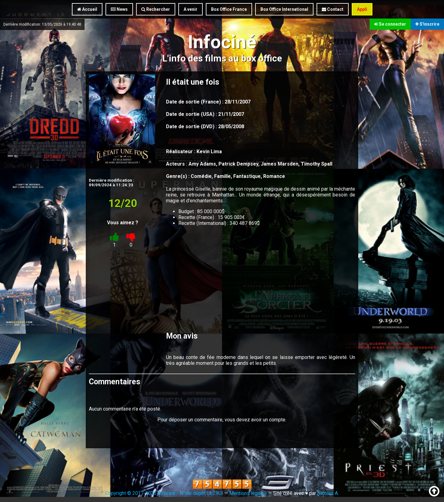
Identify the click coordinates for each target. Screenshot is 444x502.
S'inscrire (427, 24)
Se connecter (390, 24)
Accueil (87, 9)
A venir (190, 9)
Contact (332, 9)
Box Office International (284, 9)
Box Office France (229, 9)
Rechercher (155, 9)
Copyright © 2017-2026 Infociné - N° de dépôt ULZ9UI (164, 493)
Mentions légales (248, 493)
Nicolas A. (328, 493)
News (119, 9)
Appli (362, 9)
